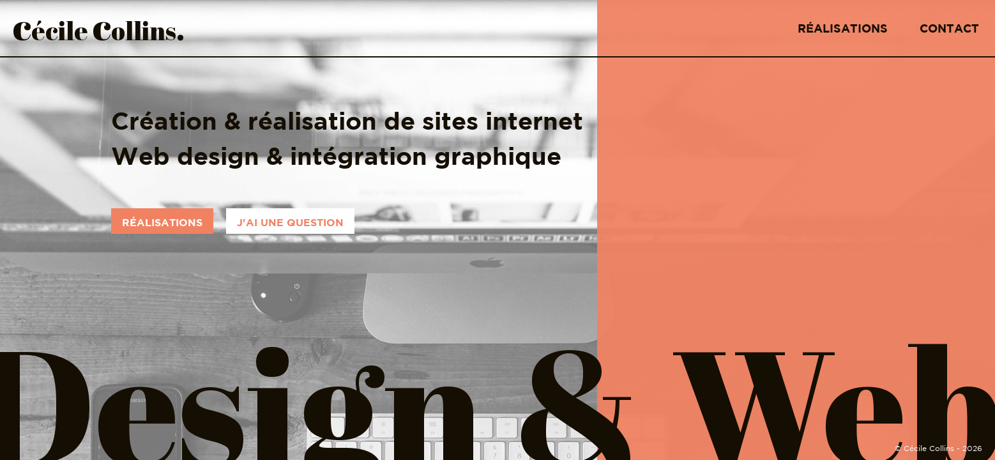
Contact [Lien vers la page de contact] (949, 28)
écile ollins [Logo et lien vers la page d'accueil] (99, 28)
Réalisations (843, 28)
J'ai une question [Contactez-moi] (290, 222)
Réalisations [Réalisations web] (162, 222)
